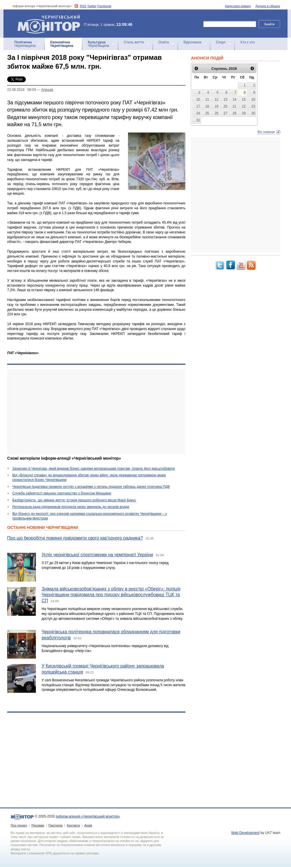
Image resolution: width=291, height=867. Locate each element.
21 (234, 106)
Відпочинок (192, 42)
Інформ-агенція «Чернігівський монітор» (50, 23)
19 (216, 106)
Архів (88, 825)
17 (198, 106)
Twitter (91, 6)
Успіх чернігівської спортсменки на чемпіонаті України (97, 554)
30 (253, 113)
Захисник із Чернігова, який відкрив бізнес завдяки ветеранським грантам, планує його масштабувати (93, 469)
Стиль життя (134, 42)
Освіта (163, 42)
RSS (83, 6)
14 (234, 99)
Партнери (56, 825)
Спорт (221, 42)
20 (225, 106)
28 (234, 113)
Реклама (37, 825)
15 (244, 99)
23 (253, 106)
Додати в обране (267, 6)
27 (225, 113)
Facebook (104, 6)
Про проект (19, 825)
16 (253, 99)
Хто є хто (247, 42)
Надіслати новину (238, 6)
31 (198, 120)
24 (198, 113)
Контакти (73, 825)
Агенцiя (47, 90)
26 (216, 113)
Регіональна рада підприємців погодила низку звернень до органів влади (70, 507)
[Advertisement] (96, 411)
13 (225, 99)
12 (216, 99)
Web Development (245, 833)
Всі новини (266, 132)
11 (207, 99)
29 (244, 113)
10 (198, 99)
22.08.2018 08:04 (21, 90)
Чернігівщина (25, 44)
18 (207, 106)
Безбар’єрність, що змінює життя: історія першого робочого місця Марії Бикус (74, 500)
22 (244, 106)
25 (207, 113)
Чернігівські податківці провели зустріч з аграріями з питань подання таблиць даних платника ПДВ (91, 487)
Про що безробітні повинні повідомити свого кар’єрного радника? (75, 538)
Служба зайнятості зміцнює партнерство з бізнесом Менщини (61, 493)
